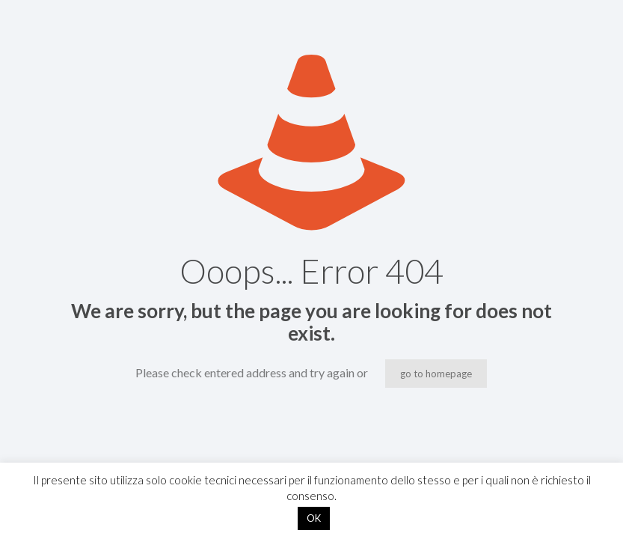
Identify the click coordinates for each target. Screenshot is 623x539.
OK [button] (314, 518)
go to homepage (436, 374)
